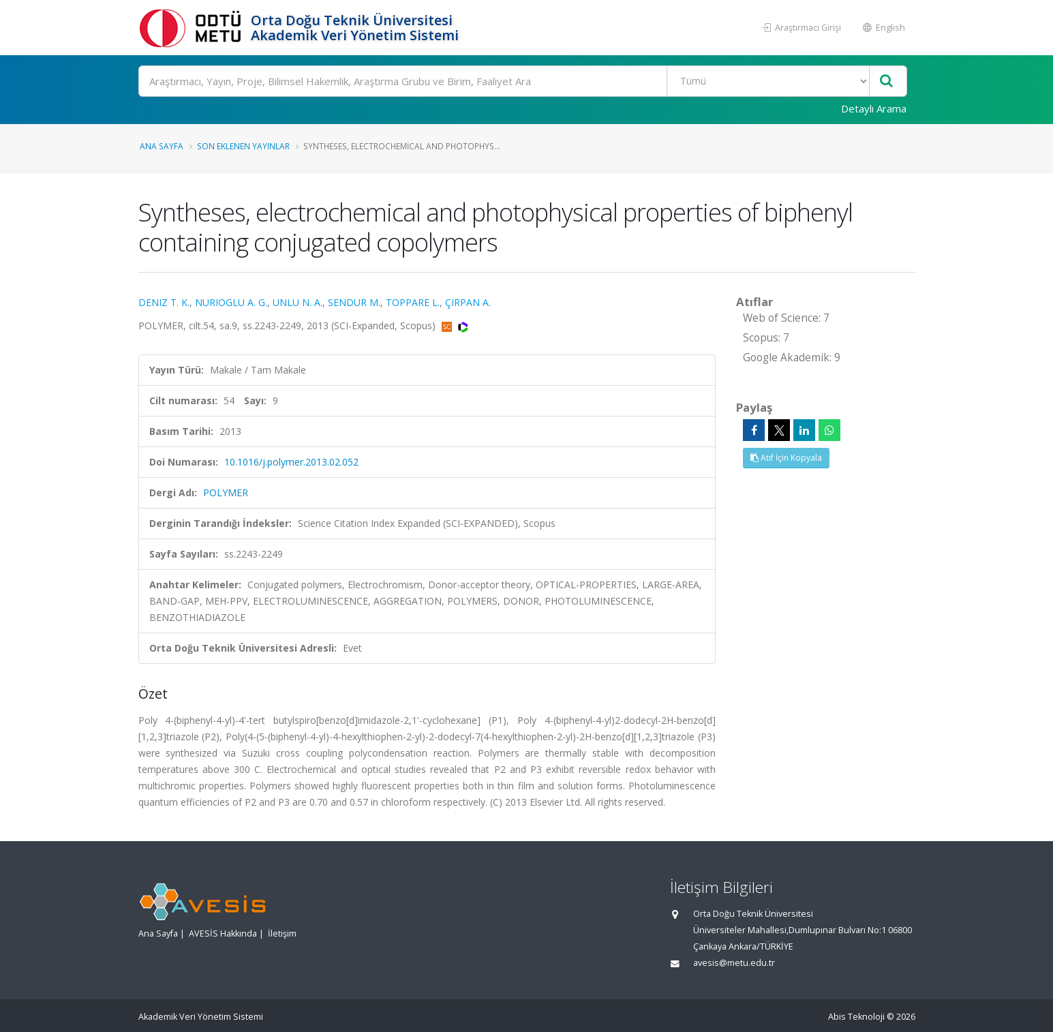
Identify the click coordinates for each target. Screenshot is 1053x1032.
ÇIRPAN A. (468, 302)
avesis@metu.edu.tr (734, 963)
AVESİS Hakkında (223, 933)
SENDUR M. (354, 302)
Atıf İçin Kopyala (786, 458)
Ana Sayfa (161, 145)
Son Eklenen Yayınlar (243, 145)
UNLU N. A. (297, 302)
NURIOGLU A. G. (231, 302)
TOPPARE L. (413, 302)
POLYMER (225, 492)
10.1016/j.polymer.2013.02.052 (291, 461)
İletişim (282, 933)
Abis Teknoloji (856, 1016)
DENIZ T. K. (163, 302)
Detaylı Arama (873, 108)
